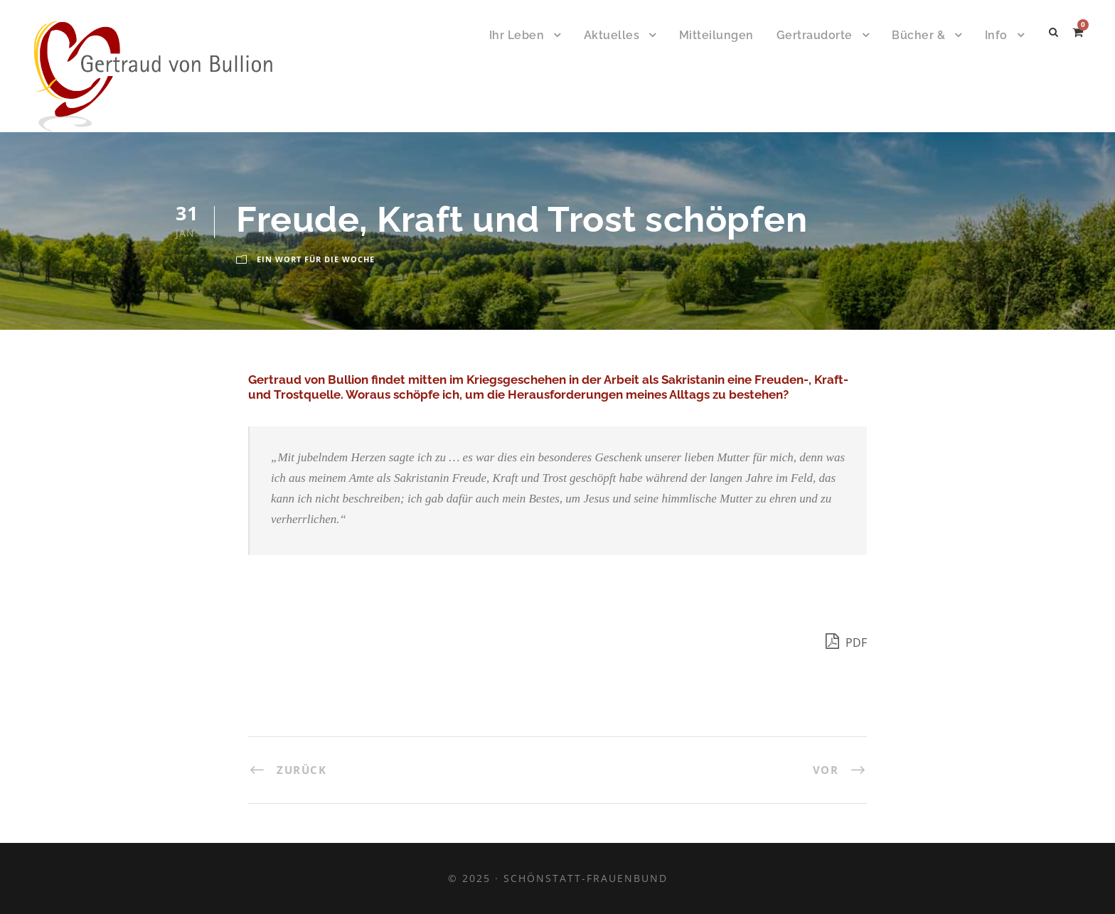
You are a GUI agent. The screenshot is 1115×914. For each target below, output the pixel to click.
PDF (846, 641)
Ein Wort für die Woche (316, 259)
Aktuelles (612, 35)
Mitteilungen (716, 35)
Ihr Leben (517, 35)
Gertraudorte (815, 35)
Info (996, 35)
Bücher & (918, 35)
